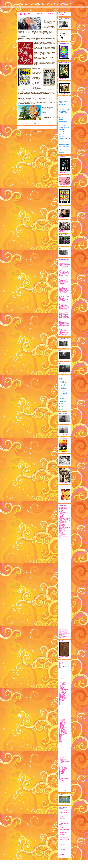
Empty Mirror (61, 117)
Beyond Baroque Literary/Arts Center (63, 112)
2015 (61, 409)
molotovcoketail (60, 863)
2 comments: (28, 123)
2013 (61, 406)
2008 (61, 378)
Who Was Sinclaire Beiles (64, 127)
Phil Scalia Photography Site (64, 107)
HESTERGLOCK (62, 119)
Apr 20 (63, 388)
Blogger (68, 863)
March (62, 385)
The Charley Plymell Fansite (64, 115)
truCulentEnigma (63, 790)
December (63, 401)
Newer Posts (20, 127)
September (63, 398)
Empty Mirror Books (63, 142)
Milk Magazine (62, 129)
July (62, 396)
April (62, 387)
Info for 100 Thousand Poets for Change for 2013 (64, 99)
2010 (61, 381)
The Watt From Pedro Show (64, 144)
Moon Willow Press (62, 125)
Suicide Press (61, 150)
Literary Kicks (61, 106)
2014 (61, 407)
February (63, 384)
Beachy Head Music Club (65, 666)
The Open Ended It (62, 104)
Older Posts (53, 127)
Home (37, 127)
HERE (53, 117)
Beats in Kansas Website (64, 146)
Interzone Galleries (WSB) (64, 109)
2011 (61, 403)
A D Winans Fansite (63, 114)
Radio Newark (61, 136)
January (63, 382)
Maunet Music (61, 152)
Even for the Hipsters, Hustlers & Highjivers (44, 4)
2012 (61, 404)
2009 (61, 379)
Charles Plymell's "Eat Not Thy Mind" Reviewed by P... (64, 392)
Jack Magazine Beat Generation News (63, 122)
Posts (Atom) (39, 131)
